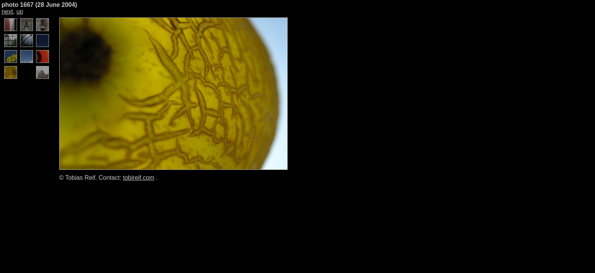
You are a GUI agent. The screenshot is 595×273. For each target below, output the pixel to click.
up (19, 11)
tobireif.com (138, 177)
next (7, 11)
